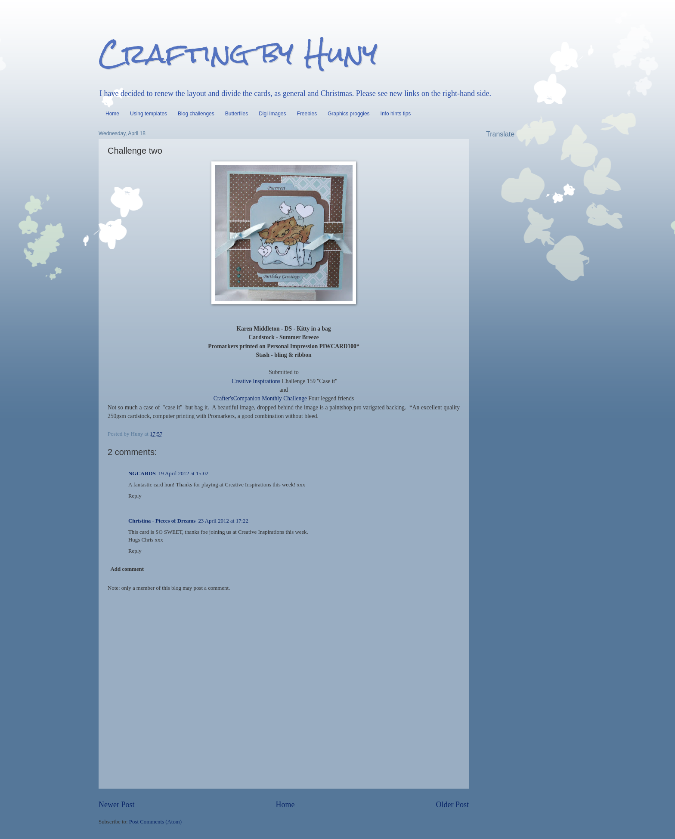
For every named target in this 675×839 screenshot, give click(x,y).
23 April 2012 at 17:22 (223, 521)
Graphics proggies (348, 114)
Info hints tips (396, 114)
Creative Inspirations (256, 381)
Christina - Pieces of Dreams (161, 521)
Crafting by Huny (238, 53)
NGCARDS (142, 474)
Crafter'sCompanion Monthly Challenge (260, 398)
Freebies (307, 114)
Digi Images (272, 114)
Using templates (148, 114)
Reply (135, 496)
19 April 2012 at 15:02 (183, 474)
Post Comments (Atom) (155, 822)
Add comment (127, 569)
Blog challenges (196, 114)
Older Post (452, 804)
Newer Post (117, 804)
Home (112, 114)
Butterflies (236, 114)
